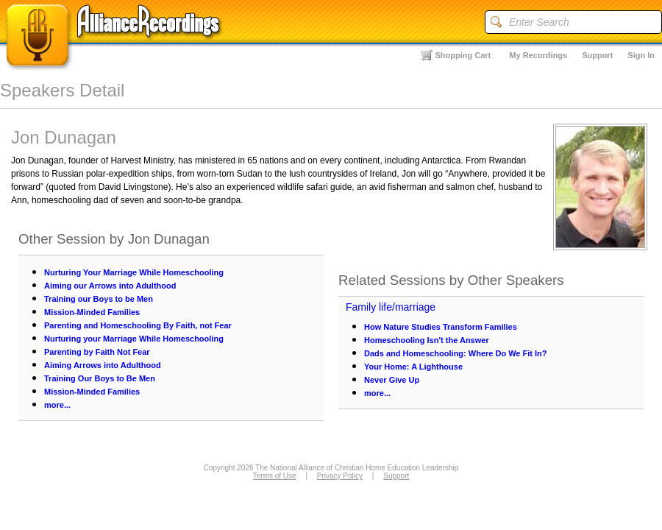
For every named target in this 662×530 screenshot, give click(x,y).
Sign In (641, 55)
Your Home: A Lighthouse (413, 366)
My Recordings (538, 55)
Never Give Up (391, 379)
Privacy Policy (340, 476)
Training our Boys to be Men (98, 298)
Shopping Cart (463, 55)
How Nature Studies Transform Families (440, 326)
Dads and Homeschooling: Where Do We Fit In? (455, 353)
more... (57, 404)
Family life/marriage (390, 307)
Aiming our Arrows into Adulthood (110, 285)
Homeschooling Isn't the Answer (426, 340)
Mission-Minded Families (92, 312)
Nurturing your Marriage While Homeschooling (134, 338)
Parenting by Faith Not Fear (97, 351)
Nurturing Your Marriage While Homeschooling (134, 272)
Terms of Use (274, 476)
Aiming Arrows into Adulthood (102, 365)
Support (597, 55)
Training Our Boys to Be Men (99, 378)
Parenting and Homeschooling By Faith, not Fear (138, 325)
